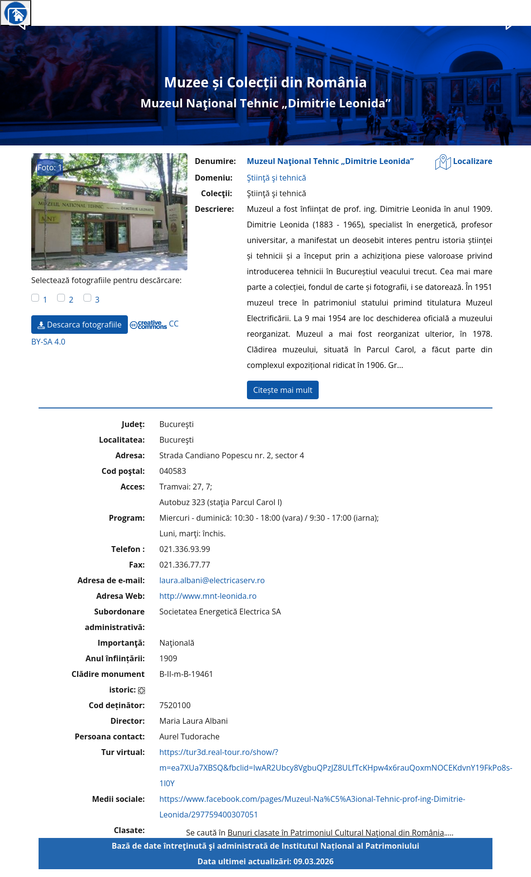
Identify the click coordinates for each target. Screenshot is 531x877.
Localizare (463, 162)
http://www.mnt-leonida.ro (208, 596)
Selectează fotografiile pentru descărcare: (106, 280)
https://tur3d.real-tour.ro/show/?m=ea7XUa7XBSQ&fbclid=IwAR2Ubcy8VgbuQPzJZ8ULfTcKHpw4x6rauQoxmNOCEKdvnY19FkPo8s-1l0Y (336, 768)
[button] (512, 17)
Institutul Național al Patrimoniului (351, 845)
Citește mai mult (283, 390)
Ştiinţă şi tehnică (276, 177)
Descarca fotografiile (80, 324)
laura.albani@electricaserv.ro (212, 580)
